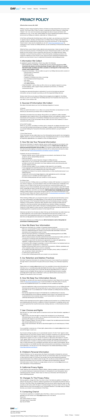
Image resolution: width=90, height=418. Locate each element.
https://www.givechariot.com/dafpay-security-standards (44, 150)
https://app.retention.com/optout (28, 347)
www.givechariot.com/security (57, 193)
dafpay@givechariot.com (43, 395)
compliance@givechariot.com (36, 266)
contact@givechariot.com (61, 362)
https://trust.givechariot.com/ (55, 43)
